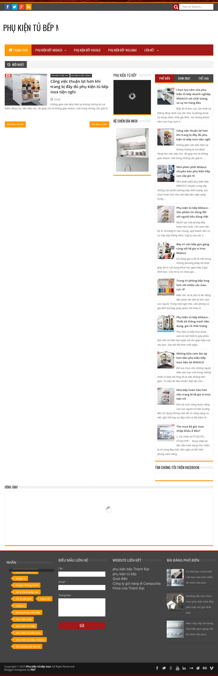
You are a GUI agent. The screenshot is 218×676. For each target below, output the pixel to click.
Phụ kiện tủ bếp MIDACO (41, 27)
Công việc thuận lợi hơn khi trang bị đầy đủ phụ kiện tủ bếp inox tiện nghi (79, 86)
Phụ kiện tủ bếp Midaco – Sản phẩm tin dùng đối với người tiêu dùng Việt (193, 212)
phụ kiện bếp (24, 619)
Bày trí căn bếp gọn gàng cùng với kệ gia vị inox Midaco (192, 248)
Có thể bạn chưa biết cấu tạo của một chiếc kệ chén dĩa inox (199, 577)
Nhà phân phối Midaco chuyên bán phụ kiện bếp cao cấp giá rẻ (193, 171)
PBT (33, 669)
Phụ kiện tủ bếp (124, 75)
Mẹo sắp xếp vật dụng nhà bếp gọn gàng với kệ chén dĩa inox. (199, 629)
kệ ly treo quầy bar (27, 592)
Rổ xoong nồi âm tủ (28, 646)
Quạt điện (120, 578)
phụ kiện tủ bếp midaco (81, 75)
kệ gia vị (21, 578)
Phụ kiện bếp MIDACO (48, 50)
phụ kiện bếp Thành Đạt (131, 569)
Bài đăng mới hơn (15, 124)
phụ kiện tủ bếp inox (60, 75)
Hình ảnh (11, 487)
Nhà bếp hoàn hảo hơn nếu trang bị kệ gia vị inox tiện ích (193, 394)
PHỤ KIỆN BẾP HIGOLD (87, 50)
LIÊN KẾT (149, 50)
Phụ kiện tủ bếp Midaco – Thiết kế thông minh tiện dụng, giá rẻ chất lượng (193, 321)
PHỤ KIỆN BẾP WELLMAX (122, 50)
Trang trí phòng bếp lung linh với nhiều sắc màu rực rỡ (192, 285)
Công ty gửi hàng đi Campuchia (137, 583)
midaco (20, 605)
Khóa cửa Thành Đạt (128, 588)
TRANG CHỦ (18, 50)
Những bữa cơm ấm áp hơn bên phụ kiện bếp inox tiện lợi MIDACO (191, 358)
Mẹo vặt (45, 598)
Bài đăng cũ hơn (99, 124)
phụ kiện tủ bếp (25, 626)
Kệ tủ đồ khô (24, 598)
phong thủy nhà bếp (28, 612)
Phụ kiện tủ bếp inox (38, 666)
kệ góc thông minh (27, 585)
